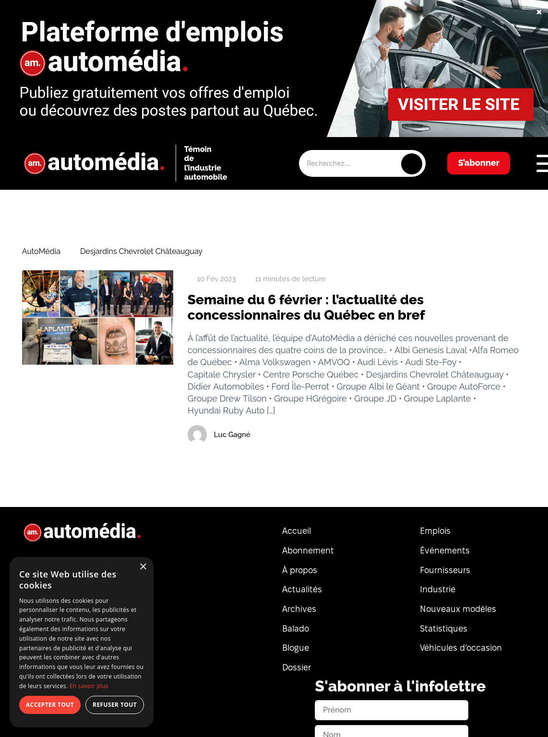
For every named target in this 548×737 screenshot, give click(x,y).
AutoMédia (41, 251)
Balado (295, 628)
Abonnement (308, 550)
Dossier (296, 667)
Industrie (437, 589)
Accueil (296, 530)
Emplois (435, 530)
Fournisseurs (445, 570)
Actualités (302, 589)
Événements (445, 550)
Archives (299, 608)
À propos (299, 570)
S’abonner (479, 163)
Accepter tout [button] (50, 705)
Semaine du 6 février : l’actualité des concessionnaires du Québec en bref (306, 307)
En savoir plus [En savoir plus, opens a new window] (89, 686)
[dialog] (82, 642)
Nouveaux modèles (458, 608)
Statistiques (443, 628)
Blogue (295, 647)
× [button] (142, 567)
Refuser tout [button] (115, 705)
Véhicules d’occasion (461, 647)
